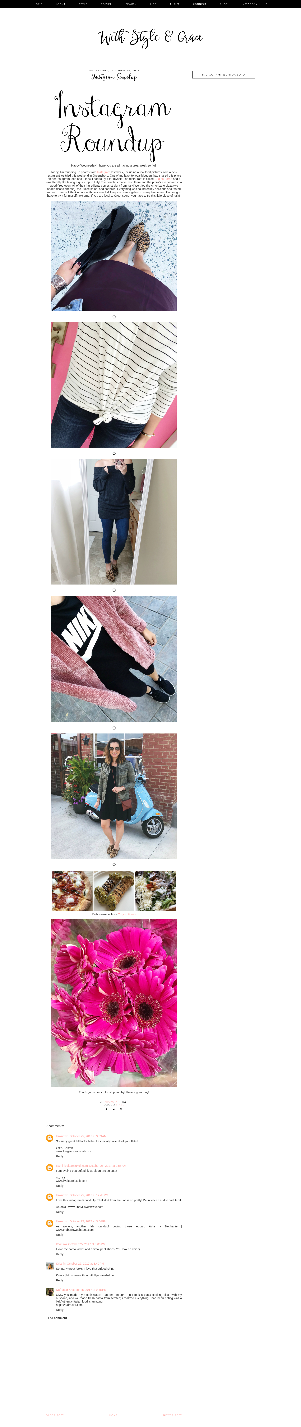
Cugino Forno (163, 179)
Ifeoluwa (61, 1244)
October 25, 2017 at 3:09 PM (86, 1244)
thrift (175, 4)
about (60, 4)
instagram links (254, 4)
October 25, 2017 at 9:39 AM (87, 1136)
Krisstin (61, 1263)
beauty (130, 4)
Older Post (55, 1415)
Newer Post (172, 1415)
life (153, 4)
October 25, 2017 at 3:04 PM (88, 1221)
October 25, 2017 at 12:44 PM (88, 1195)
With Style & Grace (150, 38)
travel (106, 4)
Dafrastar (62, 1289)
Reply (60, 1156)
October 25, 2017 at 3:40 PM (85, 1263)
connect (200, 4)
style (83, 4)
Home (113, 1415)
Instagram (103, 172)
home (38, 4)
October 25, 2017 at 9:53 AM (107, 1165)
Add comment (57, 1318)
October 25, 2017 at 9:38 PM (88, 1289)
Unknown (62, 1136)
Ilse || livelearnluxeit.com (72, 1165)
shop (224, 4)
